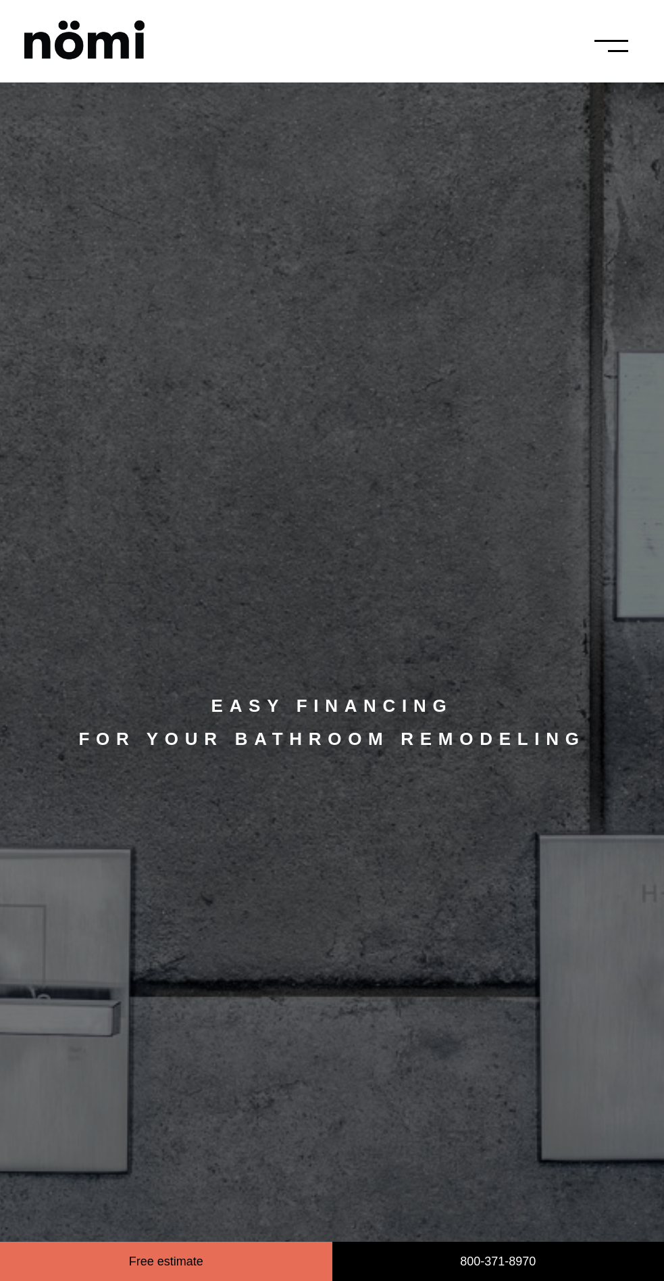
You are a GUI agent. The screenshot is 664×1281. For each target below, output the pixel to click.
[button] (631, 46)
